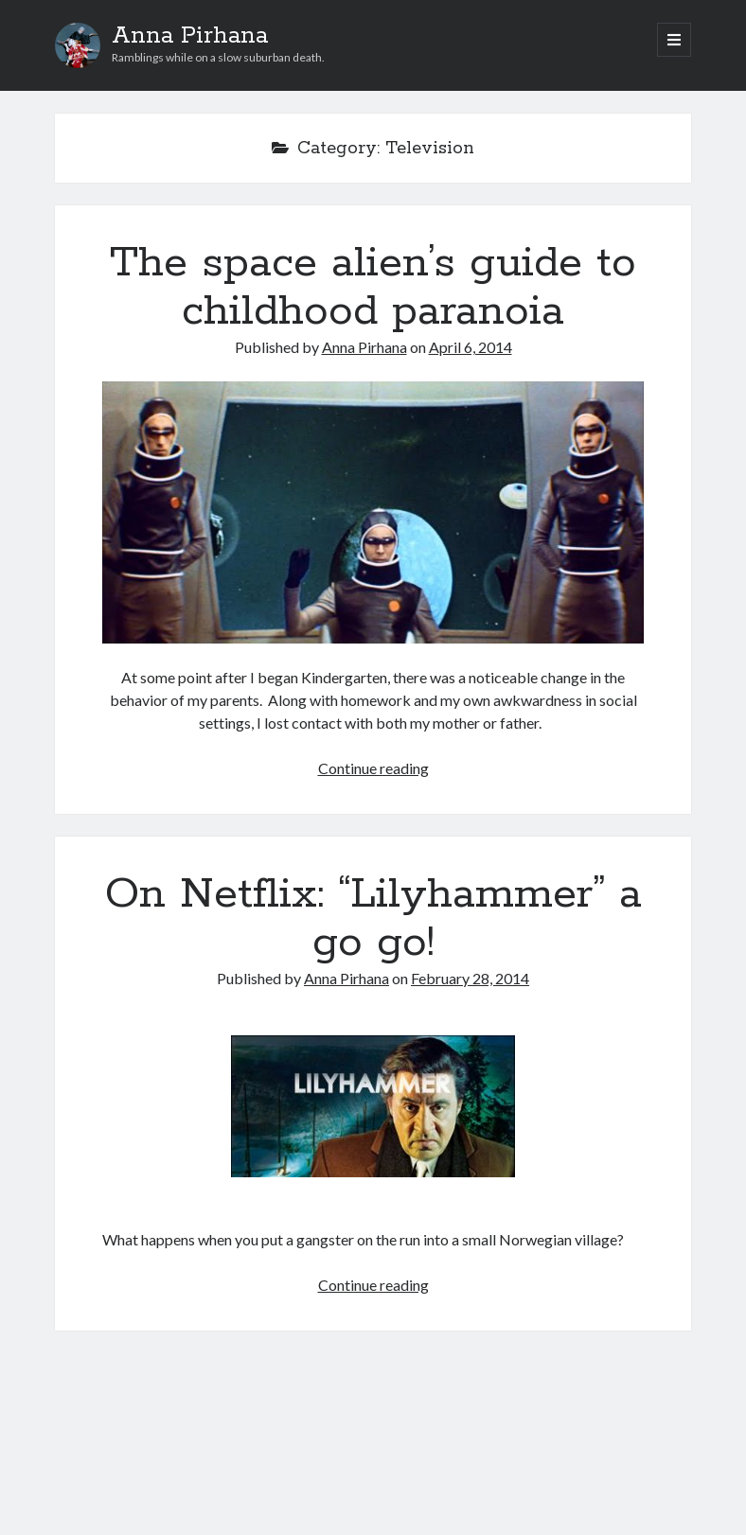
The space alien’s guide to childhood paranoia (373, 287)
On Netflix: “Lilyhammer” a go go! (373, 918)
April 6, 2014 (470, 347)
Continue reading (373, 768)
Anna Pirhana (190, 36)
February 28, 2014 (470, 978)
